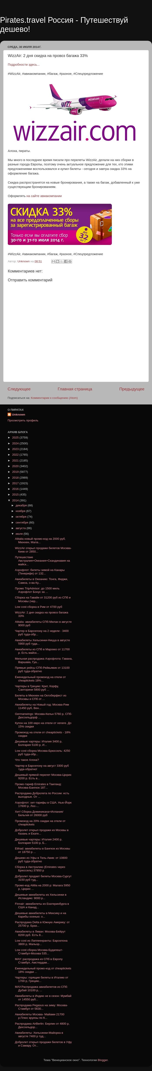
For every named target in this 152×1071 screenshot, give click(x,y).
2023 (16, 449)
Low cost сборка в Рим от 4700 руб (38, 606)
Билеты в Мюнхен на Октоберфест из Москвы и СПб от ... (40, 697)
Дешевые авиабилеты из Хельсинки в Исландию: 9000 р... (40, 896)
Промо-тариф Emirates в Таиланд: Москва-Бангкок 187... (38, 785)
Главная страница (75, 389)
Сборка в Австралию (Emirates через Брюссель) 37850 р (40, 868)
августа (21, 528)
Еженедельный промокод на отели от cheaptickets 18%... (40, 678)
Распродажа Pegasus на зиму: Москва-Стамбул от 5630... (41, 1007)
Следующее (19, 389)
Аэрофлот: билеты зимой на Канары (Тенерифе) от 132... (40, 571)
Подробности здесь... (24, 64)
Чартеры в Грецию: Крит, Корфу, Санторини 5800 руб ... (37, 688)
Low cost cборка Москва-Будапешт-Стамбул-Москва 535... (39, 951)
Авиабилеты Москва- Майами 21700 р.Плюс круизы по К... (39, 1016)
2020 (16, 466)
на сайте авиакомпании (44, 196)
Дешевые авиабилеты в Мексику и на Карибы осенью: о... (40, 914)
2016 (16, 489)
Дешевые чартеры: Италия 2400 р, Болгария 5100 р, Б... (38, 841)
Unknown (18, 414)
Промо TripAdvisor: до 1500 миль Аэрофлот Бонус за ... (37, 590)
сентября (22, 522)
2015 (16, 494)
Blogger (103, 1060)
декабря (22, 505)
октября (21, 516)
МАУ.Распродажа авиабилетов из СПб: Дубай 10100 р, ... (41, 988)
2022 (16, 454)
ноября (21, 511)
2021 (16, 460)
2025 (16, 437)
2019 (16, 471)
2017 (16, 483)
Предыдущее (131, 389)
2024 (16, 443)
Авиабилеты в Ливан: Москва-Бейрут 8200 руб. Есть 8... (40, 933)
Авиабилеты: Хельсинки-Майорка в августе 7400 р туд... (39, 1034)
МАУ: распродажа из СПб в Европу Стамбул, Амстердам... (39, 960)
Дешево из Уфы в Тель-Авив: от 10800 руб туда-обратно (41, 859)
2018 (16, 477)
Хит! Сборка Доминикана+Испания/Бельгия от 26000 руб (39, 813)
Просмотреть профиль (23, 420)
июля (19, 533)
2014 (16, 500)
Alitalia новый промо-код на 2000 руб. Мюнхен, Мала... (40, 540)
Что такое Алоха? (27, 759)
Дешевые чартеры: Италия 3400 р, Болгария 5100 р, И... (38, 743)
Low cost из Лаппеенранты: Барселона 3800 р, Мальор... (41, 942)
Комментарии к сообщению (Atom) (54, 397)
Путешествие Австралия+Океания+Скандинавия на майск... (42, 561)
